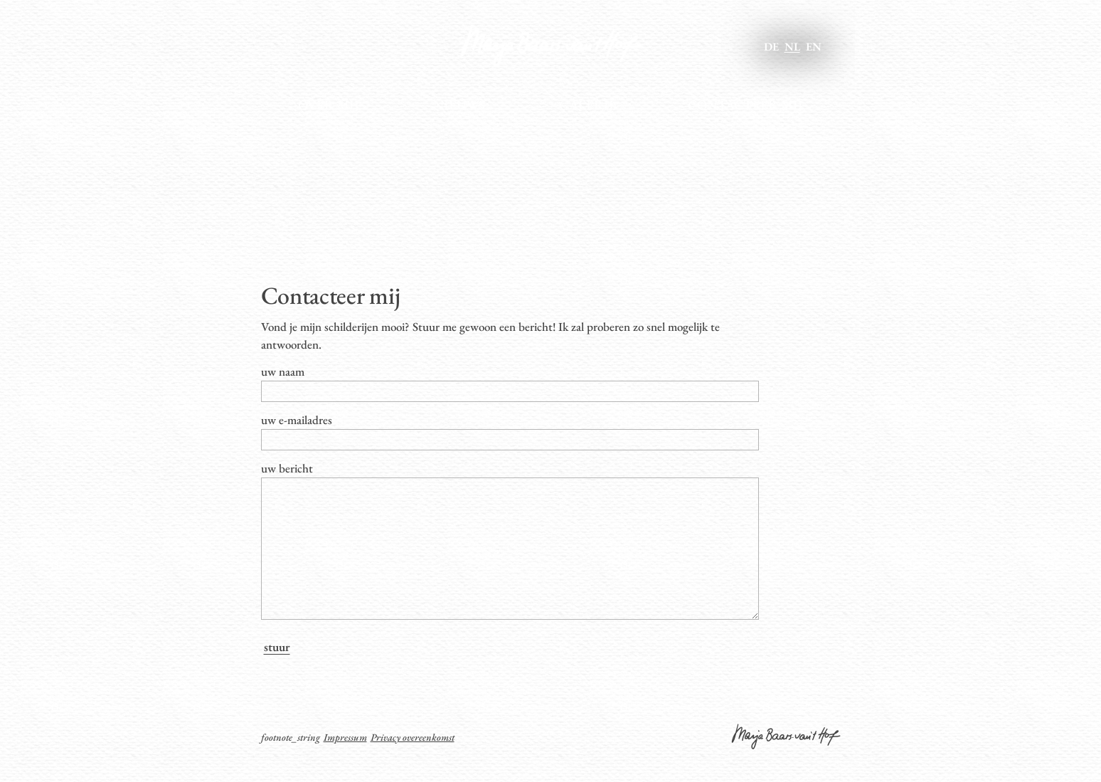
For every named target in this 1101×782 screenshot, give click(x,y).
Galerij (586, 105)
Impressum (345, 765)
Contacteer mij (745, 105)
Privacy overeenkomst (412, 765)
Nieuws (459, 105)
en (813, 46)
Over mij (328, 105)
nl (792, 46)
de (771, 46)
